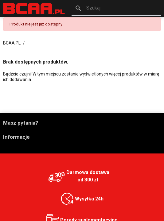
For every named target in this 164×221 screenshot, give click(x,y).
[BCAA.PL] (34, 8)
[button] (116, 9)
